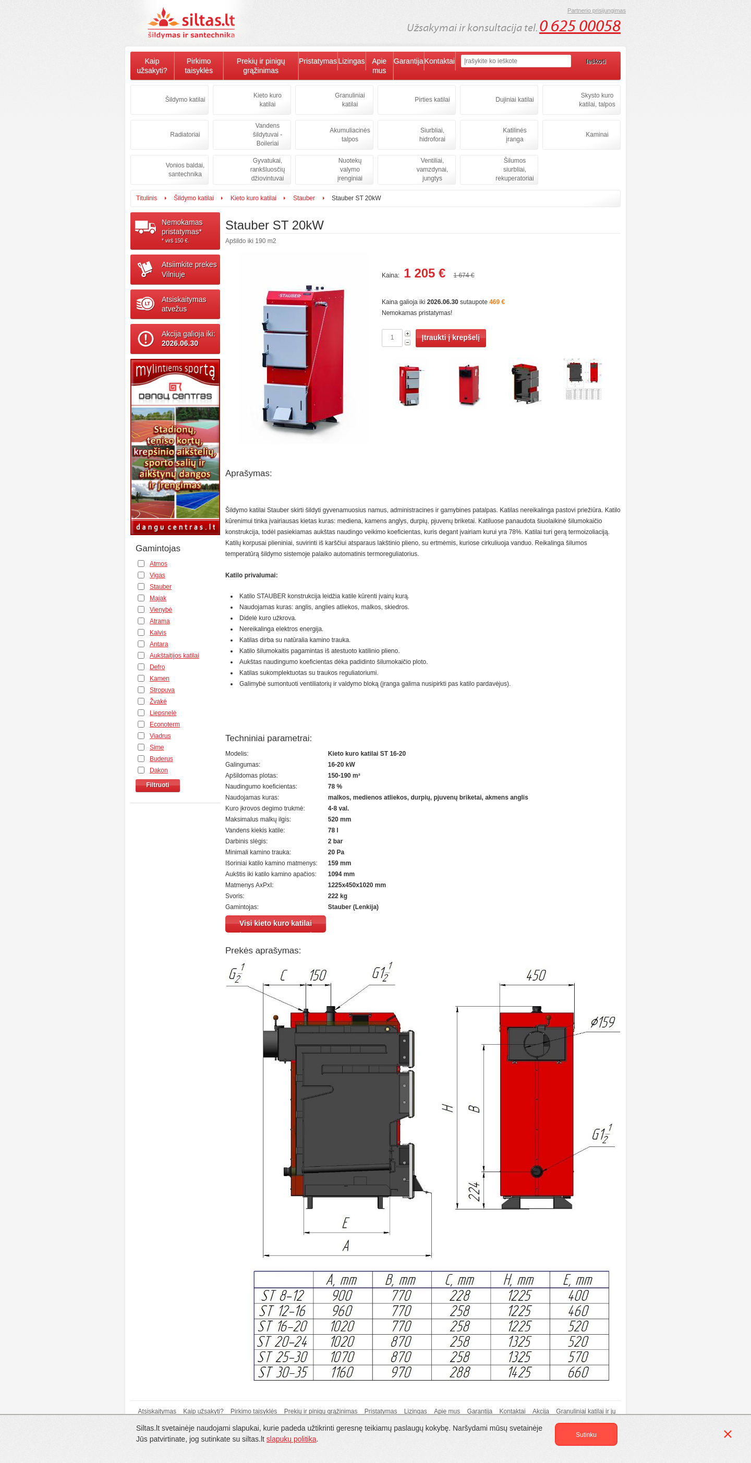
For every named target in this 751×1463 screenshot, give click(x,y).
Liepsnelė (163, 713)
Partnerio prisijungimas (596, 10)
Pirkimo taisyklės (199, 66)
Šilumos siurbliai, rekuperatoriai (514, 169)
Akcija (540, 1411)
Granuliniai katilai (350, 100)
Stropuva (162, 690)
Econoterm (165, 724)
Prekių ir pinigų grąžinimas (261, 66)
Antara (159, 644)
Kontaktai (440, 61)
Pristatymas (318, 61)
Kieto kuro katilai (267, 100)
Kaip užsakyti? (152, 66)
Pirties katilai (432, 99)
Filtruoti (157, 785)
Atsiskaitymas (157, 1411)
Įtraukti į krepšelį (451, 337)
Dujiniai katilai (514, 99)
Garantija (408, 61)
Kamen (159, 678)
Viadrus (160, 736)
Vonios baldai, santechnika (185, 170)
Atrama (160, 621)
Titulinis (146, 198)
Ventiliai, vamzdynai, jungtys (433, 169)
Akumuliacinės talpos (350, 135)
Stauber (304, 198)
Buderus (161, 759)
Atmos (158, 563)
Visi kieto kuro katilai (275, 923)
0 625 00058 (580, 26)
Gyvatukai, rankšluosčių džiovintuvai (267, 169)
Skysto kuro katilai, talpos (597, 100)
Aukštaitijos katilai (174, 655)
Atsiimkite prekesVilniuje (189, 269)
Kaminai (597, 134)
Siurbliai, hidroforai (432, 135)
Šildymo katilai (185, 99)
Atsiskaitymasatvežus (184, 304)
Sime (157, 747)
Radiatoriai (185, 134)
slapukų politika (292, 1439)
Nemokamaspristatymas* (191, 231)
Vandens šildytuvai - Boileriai (268, 134)
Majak (158, 598)
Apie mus (379, 66)
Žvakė (158, 701)
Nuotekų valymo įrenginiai (349, 169)
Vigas (157, 575)
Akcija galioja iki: (188, 338)
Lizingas (351, 61)
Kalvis (158, 632)
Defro (157, 667)
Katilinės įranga (514, 135)
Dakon (159, 770)
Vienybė (161, 609)
